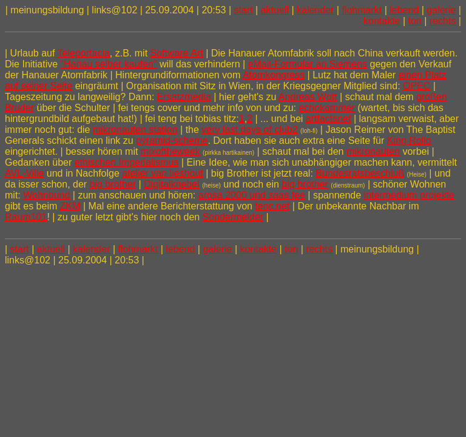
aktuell (275, 10)
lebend (404, 10)
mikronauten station (135, 129)
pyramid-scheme (172, 140)
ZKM (70, 206)
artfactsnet (328, 118)
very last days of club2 (249, 129)
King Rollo (409, 140)
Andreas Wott (308, 97)
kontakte (381, 21)
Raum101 (26, 217)
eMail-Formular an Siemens (308, 64)
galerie (441, 10)
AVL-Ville (24, 173)
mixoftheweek (170, 151)
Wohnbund (46, 195)
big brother (113, 184)
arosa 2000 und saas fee (251, 195)
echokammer (326, 108)
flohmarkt (362, 10)
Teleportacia (84, 53)
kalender (315, 10)
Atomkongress (274, 75)
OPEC (416, 86)
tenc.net (272, 206)
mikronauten (373, 151)
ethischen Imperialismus (127, 162)
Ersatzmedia (184, 97)
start (243, 10)
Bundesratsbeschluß (360, 173)
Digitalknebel (172, 184)
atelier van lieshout (162, 173)
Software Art (176, 53)
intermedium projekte (409, 195)
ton (415, 21)
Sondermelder (233, 217)
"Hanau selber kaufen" (109, 64)
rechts (443, 21)
